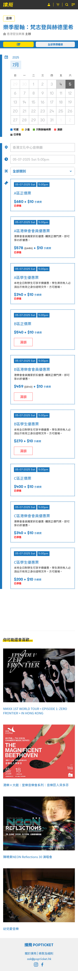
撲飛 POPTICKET (39, 944)
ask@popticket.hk (39, 959)
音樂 (9, 18)
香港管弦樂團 (15, 34)
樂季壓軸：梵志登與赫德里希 (38, 27)
